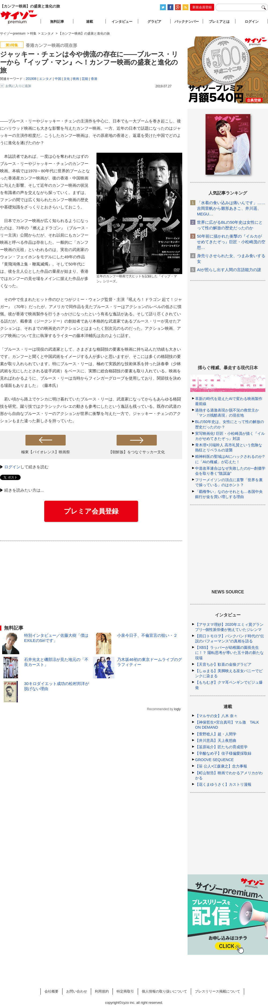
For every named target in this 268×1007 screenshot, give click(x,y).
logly (177, 709)
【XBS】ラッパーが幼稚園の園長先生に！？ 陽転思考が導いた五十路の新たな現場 (229, 652)
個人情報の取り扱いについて (164, 991)
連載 (89, 22)
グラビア (154, 22)
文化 (67, 79)
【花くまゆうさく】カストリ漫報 (223, 784)
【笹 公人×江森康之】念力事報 (221, 766)
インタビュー (121, 22)
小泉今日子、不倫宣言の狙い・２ (147, 635)
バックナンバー (186, 22)
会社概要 (51, 991)
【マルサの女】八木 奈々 (216, 716)
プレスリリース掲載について (217, 991)
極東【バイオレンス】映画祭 (45, 452)
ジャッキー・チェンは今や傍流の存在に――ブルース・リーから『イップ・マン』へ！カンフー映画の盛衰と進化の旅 (89, 62)
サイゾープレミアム (19, 17)
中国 (58, 79)
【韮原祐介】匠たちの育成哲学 (221, 747)
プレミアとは (219, 22)
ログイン (12, 467)
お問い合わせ (76, 991)
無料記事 (57, 22)
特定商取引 (125, 991)
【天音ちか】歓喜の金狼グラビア (223, 664)
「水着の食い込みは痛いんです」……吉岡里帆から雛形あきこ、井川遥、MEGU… (231, 208)
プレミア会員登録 (91, 511)
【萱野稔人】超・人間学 (215, 734)
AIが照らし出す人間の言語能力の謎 (229, 269)
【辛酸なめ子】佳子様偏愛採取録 (223, 753)
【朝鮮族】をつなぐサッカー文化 (137, 452)
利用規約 (102, 991)
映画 (76, 79)
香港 (94, 79)
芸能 (85, 79)
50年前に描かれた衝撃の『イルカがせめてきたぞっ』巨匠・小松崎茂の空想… (231, 242)
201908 (31, 79)
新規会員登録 (202, 7)
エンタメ (45, 79)
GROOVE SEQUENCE (214, 760)
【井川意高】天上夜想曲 (215, 740)
